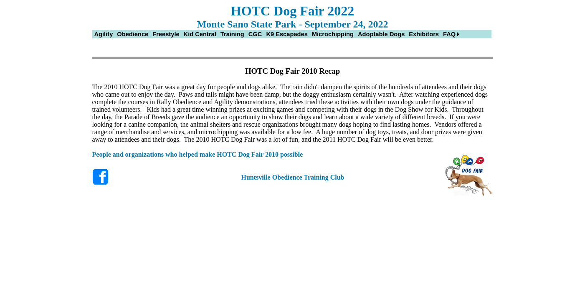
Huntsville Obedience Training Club (292, 177)
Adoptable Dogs (381, 34)
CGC (255, 34)
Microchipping (333, 34)
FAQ (449, 34)
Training (232, 34)
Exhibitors (424, 34)
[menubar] (277, 34)
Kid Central (200, 34)
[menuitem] (103, 34)
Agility (103, 34)
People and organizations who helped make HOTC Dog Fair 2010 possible (197, 154)
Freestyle (165, 34)
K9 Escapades (286, 34)
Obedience (132, 34)
